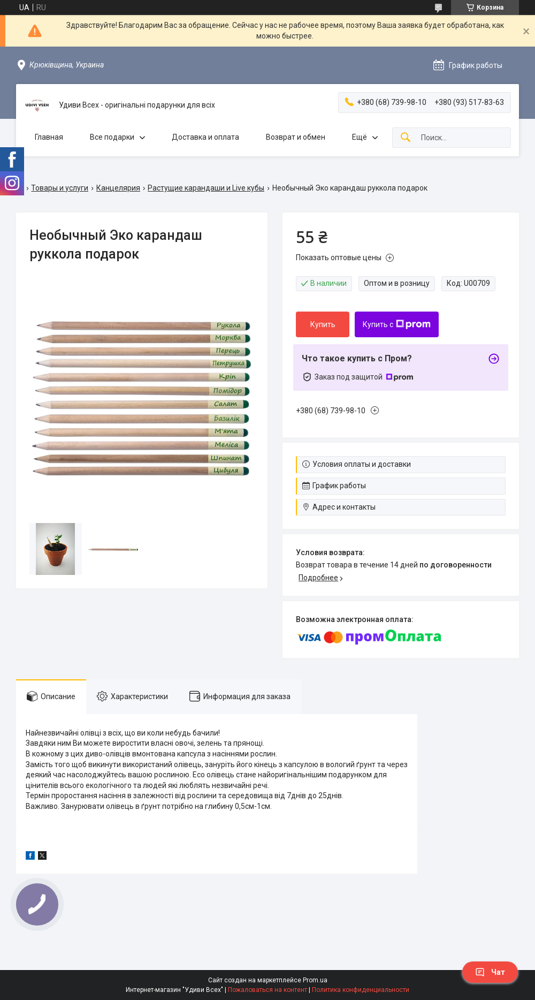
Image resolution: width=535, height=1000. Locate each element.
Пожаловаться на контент (267, 990)
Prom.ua (315, 980)
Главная (49, 137)
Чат (490, 972)
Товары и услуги (59, 188)
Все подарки (112, 137)
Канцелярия (118, 188)
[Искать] (405, 138)
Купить (322, 324)
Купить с (397, 324)
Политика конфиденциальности (360, 990)
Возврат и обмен (295, 137)
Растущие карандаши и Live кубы (206, 188)
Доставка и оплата (205, 137)
